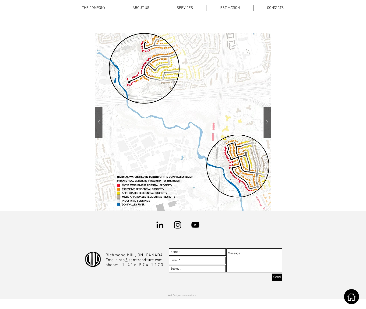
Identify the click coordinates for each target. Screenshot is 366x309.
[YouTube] (195, 225)
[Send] (277, 277)
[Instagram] (178, 225)
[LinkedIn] (160, 225)
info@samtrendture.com (140, 260)
